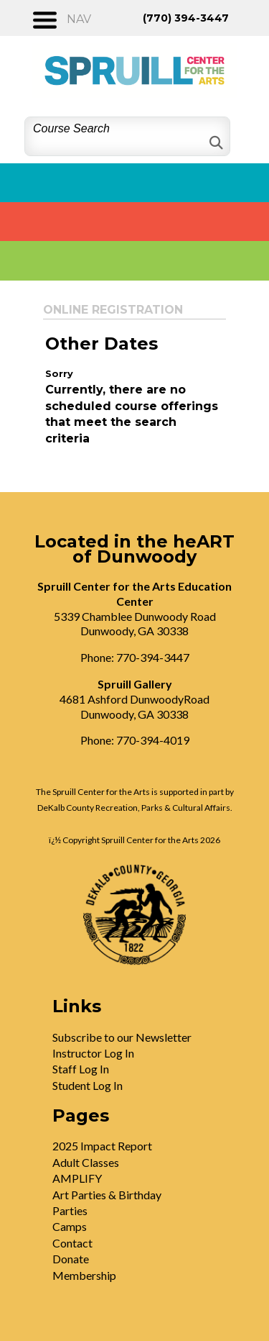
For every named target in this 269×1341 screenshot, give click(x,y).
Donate (70, 1258)
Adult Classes (85, 1162)
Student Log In (87, 1085)
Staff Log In (80, 1069)
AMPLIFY (77, 1178)
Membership (84, 1275)
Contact (72, 1243)
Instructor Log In (93, 1053)
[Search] (215, 142)
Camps (69, 1226)
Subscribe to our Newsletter (122, 1037)
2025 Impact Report (102, 1146)
